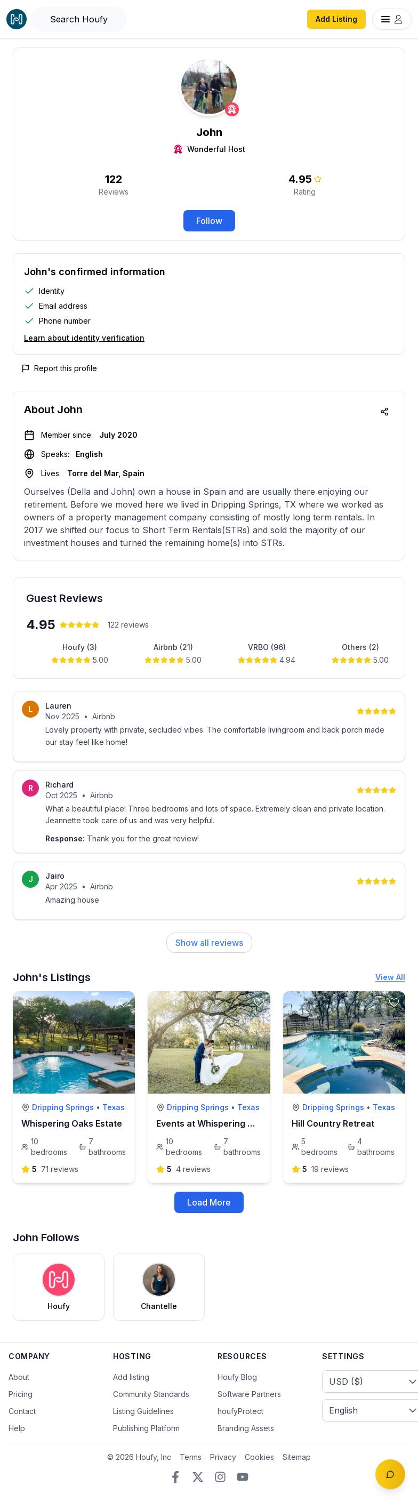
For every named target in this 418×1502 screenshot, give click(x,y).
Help (17, 1428)
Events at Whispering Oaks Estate (227, 1123)
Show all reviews (209, 942)
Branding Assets (246, 1428)
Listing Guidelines (143, 1411)
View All (390, 977)
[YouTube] (242, 1477)
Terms (191, 1456)
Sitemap (297, 1456)
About (19, 1376)
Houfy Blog (237, 1376)
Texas (113, 1107)
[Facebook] (175, 1477)
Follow (209, 220)
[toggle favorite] (123, 1002)
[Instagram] (220, 1477)
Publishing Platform (146, 1428)
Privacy (223, 1456)
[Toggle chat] (390, 1474)
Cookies (259, 1456)
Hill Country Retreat (333, 1123)
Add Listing (336, 18)
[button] (209, 306)
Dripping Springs (63, 1107)
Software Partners (249, 1394)
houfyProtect (240, 1411)
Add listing (131, 1376)
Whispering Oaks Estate (71, 1123)
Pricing (21, 1394)
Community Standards (151, 1394)
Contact (22, 1411)
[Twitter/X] (198, 1477)
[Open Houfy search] (79, 19)
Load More (209, 1202)
